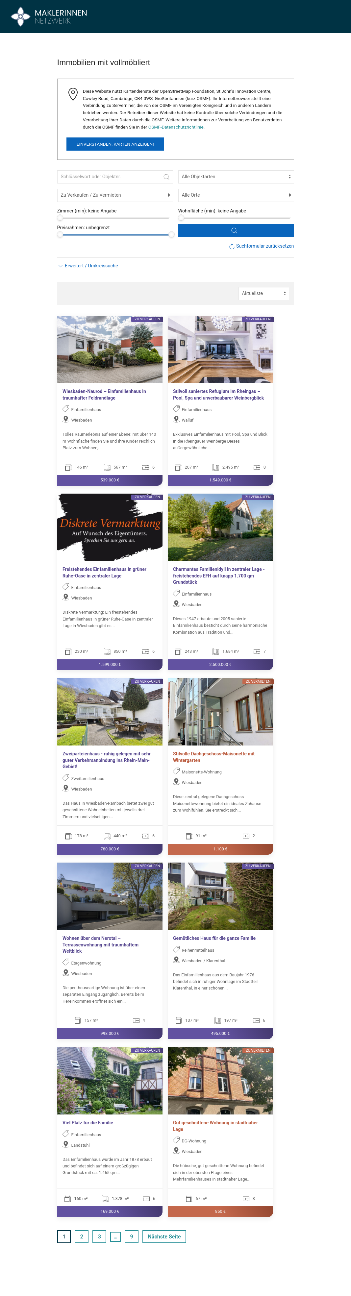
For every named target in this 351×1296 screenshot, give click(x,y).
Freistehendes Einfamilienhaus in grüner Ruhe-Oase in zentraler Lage (104, 572)
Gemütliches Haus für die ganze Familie (214, 938)
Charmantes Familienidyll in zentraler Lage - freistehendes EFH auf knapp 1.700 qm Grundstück (219, 576)
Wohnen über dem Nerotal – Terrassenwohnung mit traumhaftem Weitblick (100, 945)
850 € (220, 1211)
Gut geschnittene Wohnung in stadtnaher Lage (215, 1126)
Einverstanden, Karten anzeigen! (115, 144)
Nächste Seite (164, 1237)
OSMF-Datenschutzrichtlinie (176, 127)
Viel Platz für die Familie (88, 1122)
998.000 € (109, 1033)
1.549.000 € (220, 479)
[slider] (60, 217)
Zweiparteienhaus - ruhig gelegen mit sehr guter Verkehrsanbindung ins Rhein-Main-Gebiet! (107, 760)
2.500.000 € (220, 664)
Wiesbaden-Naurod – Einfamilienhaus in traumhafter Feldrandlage (104, 395)
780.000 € (109, 848)
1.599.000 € (110, 664)
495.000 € (220, 1033)
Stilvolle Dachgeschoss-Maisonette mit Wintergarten (214, 757)
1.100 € (220, 848)
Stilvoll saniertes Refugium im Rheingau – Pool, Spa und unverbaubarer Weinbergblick (218, 395)
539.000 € (109, 479)
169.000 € (109, 1211)
